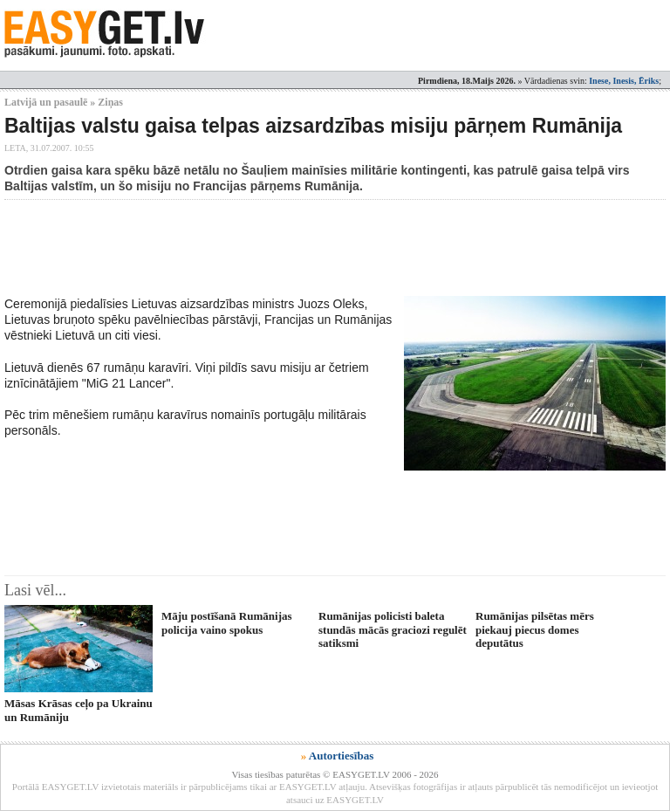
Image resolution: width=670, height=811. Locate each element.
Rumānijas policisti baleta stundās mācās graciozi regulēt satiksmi (392, 629)
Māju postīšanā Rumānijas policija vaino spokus (226, 622)
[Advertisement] (321, 248)
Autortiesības (341, 755)
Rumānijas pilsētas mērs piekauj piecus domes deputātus (534, 629)
